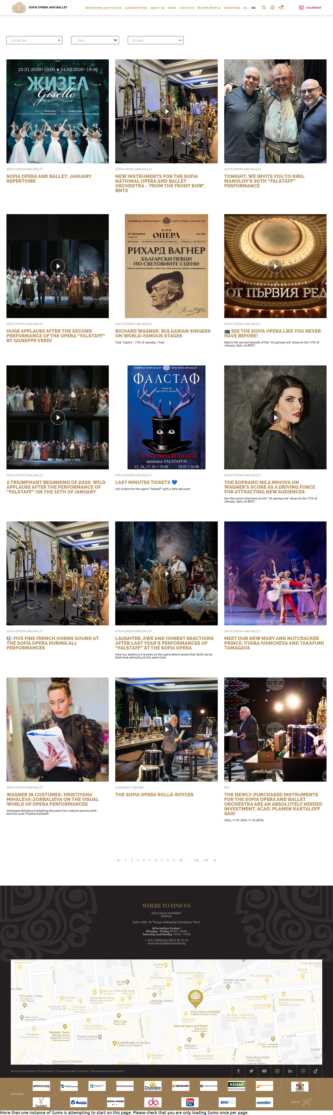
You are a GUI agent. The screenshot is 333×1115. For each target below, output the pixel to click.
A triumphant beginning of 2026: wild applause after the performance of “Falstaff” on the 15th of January (56, 487)
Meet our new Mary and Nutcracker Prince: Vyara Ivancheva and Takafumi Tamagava (274, 643)
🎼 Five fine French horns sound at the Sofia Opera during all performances (52, 643)
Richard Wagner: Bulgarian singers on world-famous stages (163, 333)
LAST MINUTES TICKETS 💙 (146, 482)
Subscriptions (136, 7)
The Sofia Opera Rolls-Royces (154, 794)
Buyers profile (209, 7)
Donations (232, 7)
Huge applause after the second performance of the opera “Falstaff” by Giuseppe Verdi (55, 335)
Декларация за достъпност (107, 1071)
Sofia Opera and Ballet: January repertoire (48, 178)
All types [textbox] (137, 40)
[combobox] (34, 40)
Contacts (186, 7)
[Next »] (215, 859)
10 (180, 860)
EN (253, 7)
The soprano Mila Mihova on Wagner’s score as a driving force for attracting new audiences (269, 487)
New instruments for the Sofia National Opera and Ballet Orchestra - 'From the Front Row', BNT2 (160, 183)
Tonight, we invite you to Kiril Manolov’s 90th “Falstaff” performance (264, 181)
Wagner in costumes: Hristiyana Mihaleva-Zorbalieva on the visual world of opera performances (52, 799)
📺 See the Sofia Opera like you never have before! (272, 333)
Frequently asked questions (72, 1071)
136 (196, 860)
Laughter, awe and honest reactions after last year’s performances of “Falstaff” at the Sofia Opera (164, 643)
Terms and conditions (23, 1071)
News (172, 7)
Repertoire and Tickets (103, 7)
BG (245, 7)
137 (205, 860)
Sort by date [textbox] (18, 40)
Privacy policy (46, 1071)
